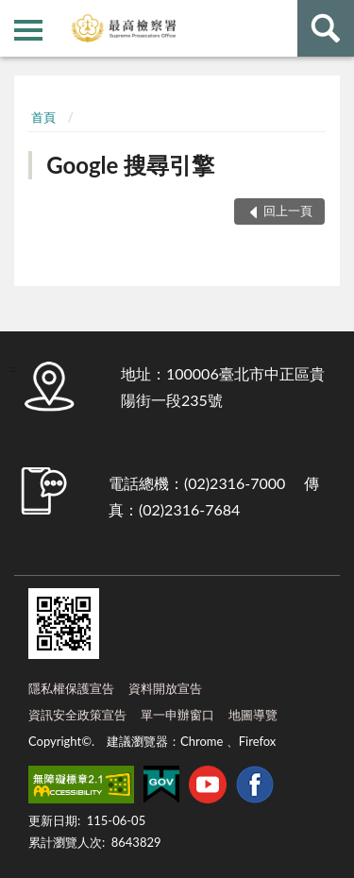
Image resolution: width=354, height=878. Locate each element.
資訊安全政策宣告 (77, 714)
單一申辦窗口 (177, 714)
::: (15, 14)
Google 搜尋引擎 (130, 164)
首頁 (43, 117)
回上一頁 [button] (287, 210)
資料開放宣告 (165, 688)
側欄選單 (28, 30)
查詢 (325, 28)
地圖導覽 (253, 714)
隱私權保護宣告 (71, 688)
